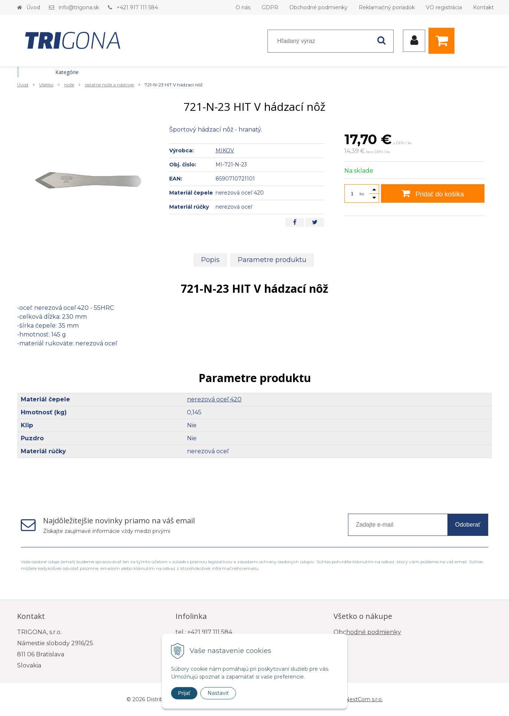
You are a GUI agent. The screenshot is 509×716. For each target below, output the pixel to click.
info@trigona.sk (79, 7)
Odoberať (467, 524)
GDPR (270, 7)
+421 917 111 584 (137, 7)
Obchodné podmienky (318, 7)
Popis (210, 260)
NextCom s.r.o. (364, 699)
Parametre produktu (272, 260)
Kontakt (483, 7)
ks (361, 193)
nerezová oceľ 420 (214, 399)
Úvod (33, 7)
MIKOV (225, 150)
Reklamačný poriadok (387, 7)
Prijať (184, 693)
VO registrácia (444, 7)
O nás (243, 7)
